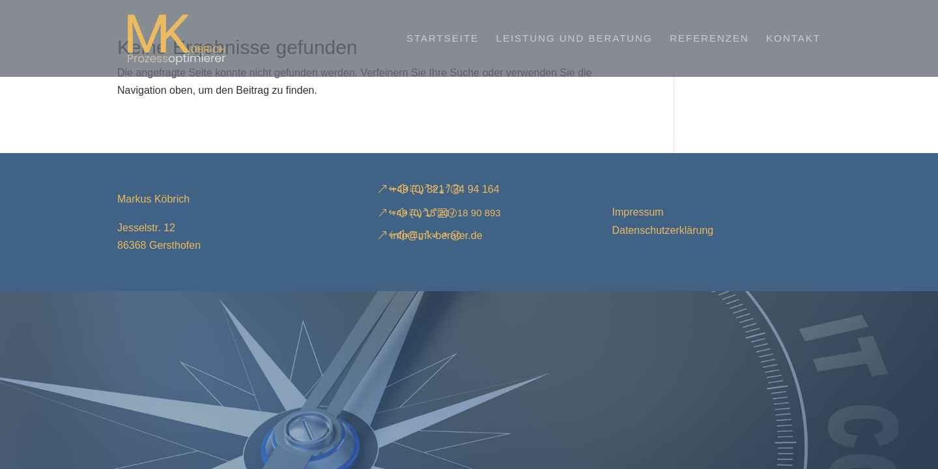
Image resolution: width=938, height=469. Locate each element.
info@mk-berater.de (437, 235)
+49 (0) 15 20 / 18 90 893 (446, 212)
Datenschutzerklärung (663, 230)
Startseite (442, 39)
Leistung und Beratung (574, 39)
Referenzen (709, 39)
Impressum (638, 212)
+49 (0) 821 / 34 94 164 (445, 189)
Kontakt (793, 39)
